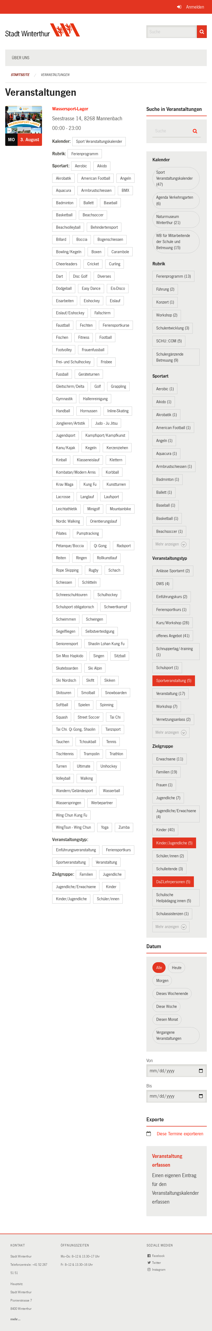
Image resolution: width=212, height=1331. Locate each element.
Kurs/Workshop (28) (172, 623)
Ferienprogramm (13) (173, 276)
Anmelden (195, 7)
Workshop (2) (166, 315)
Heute (177, 967)
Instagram (157, 1270)
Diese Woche (166, 1006)
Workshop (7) (166, 706)
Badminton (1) (167, 479)
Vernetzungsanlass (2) (173, 719)
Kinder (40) (165, 830)
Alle (159, 967)
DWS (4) (162, 584)
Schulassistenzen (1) (172, 914)
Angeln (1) (164, 440)
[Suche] (202, 31)
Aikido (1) (163, 402)
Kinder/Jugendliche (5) (174, 843)
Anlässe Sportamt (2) (173, 571)
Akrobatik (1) (166, 415)
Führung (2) (165, 289)
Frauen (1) (164, 785)
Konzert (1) (165, 302)
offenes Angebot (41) (172, 636)
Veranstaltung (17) (170, 693)
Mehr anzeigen (170, 544)
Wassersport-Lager (70, 109)
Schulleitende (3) (169, 869)
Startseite (20, 75)
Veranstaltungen (55, 75)
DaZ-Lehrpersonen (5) (173, 882)
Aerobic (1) (165, 389)
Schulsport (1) (167, 668)
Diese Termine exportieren (180, 1133)
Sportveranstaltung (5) (173, 680)
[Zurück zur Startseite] (42, 34)
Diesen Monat (167, 1019)
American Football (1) (173, 428)
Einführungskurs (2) (171, 596)
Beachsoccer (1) (169, 531)
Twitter (155, 1263)
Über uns (20, 58)
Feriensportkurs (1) (171, 609)
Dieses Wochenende (172, 993)
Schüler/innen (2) (170, 856)
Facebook (156, 1256)
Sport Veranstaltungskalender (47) (174, 178)
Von (149, 1060)
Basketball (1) (167, 518)
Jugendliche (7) (168, 798)
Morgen (162, 980)
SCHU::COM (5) (169, 341)
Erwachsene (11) (169, 759)
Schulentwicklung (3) (172, 328)
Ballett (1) (164, 492)
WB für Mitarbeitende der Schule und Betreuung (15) (173, 241)
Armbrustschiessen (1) (174, 466)
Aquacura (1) (166, 453)
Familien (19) (166, 772)
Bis (149, 1086)
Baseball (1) (165, 505)
